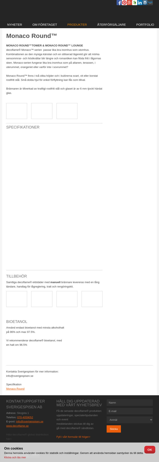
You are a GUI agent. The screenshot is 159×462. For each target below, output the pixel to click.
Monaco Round (15, 388)
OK (149, 449)
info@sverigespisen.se (29, 421)
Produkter (77, 24)
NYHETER (14, 24)
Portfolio (145, 24)
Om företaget (45, 24)
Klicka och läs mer (15, 457)
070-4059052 (25, 417)
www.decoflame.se (17, 425)
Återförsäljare (111, 24)
